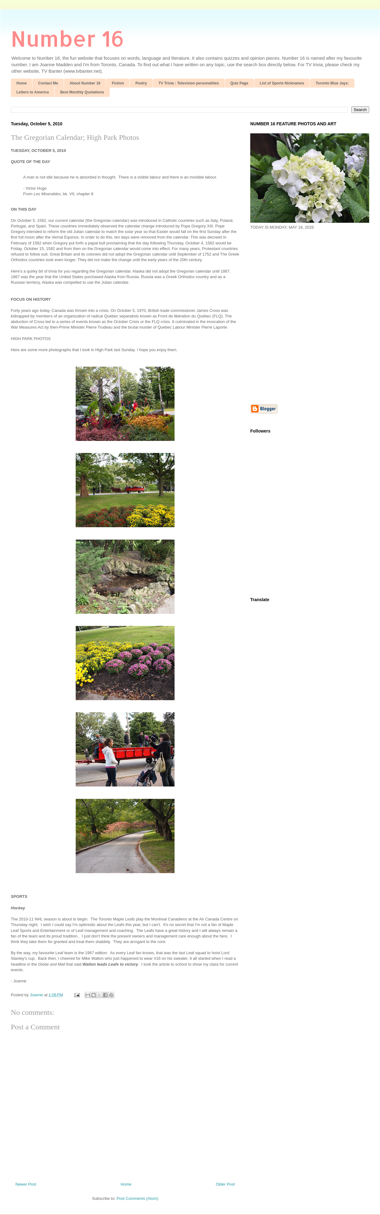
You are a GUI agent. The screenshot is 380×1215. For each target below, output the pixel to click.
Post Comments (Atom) (137, 1198)
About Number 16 (85, 83)
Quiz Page (239, 83)
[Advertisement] (70, 316)
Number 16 (67, 38)
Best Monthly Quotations (82, 92)
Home (21, 83)
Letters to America (32, 92)
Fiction (118, 83)
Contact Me (48, 83)
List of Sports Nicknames (282, 83)
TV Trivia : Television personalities (188, 83)
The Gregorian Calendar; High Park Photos (75, 137)
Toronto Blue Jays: (332, 83)
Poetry (141, 83)
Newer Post (25, 1184)
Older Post (225, 1184)
